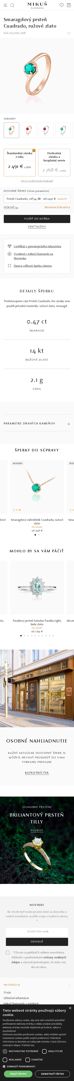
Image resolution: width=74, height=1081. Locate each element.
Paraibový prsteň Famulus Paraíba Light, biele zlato (37, 622)
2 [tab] (38, 535)
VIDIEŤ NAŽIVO (37, 227)
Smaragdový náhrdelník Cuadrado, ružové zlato (37, 522)
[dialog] (37, 1042)
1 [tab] (35, 535)
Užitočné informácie (16, 998)
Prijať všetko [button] (18, 1073)
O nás (7, 992)
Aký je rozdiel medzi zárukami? (37, 181)
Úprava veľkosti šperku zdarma (33, 266)
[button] (37, 1066)
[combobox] (37, 199)
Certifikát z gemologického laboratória (37, 246)
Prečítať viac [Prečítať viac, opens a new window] (28, 1045)
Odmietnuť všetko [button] (52, 1073)
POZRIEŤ (37, 830)
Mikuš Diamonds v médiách (21, 1003)
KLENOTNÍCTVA (37, 773)
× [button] (70, 1008)
